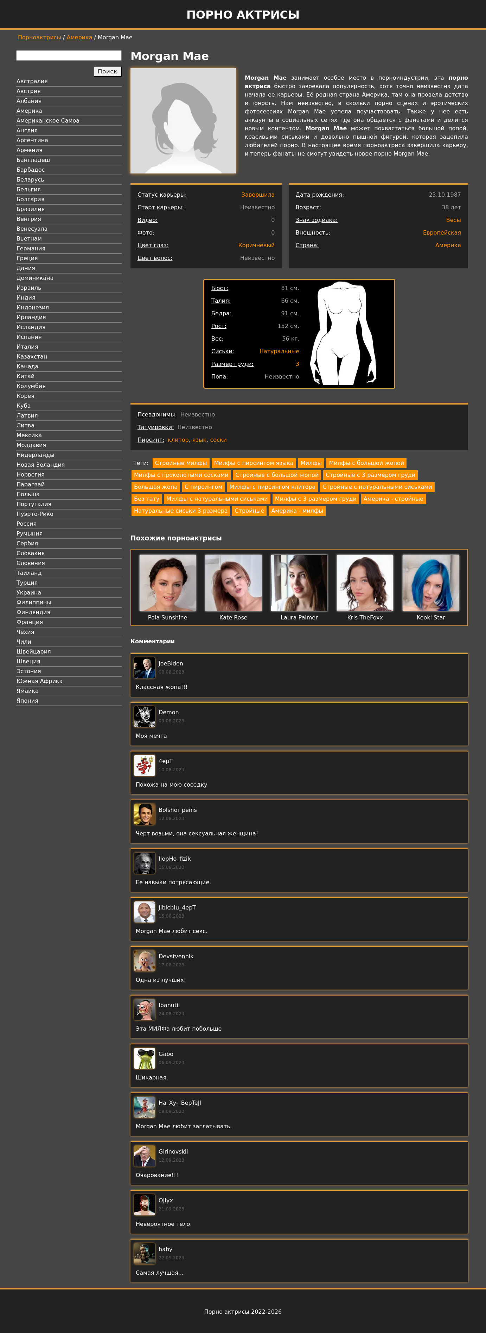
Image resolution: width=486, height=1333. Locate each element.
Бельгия (29, 189)
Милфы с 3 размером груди (316, 498)
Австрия (29, 91)
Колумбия (31, 386)
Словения (31, 563)
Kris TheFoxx (365, 617)
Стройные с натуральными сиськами (377, 487)
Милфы (311, 463)
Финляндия (33, 612)
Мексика (29, 435)
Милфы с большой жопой (366, 463)
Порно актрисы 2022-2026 (243, 1311)
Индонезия (33, 307)
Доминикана (35, 278)
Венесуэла (32, 228)
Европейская (442, 232)
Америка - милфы (297, 510)
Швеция (28, 661)
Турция (27, 582)
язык (199, 439)
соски (218, 439)
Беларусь (30, 179)
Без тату (146, 498)
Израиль (29, 287)
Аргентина (32, 140)
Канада (27, 366)
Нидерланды (36, 455)
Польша (28, 494)
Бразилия (31, 209)
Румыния (30, 533)
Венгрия (29, 219)
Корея (25, 396)
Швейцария (34, 651)
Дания (26, 268)
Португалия (34, 504)
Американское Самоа (48, 120)
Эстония (29, 671)
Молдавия (31, 445)
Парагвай (31, 484)
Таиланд (29, 573)
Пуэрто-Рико (35, 514)
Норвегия (31, 474)
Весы (453, 220)
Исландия (31, 327)
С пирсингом (203, 487)
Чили (24, 641)
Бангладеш (33, 160)
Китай (25, 376)
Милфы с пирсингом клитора (272, 487)
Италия (27, 346)
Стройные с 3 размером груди (370, 475)
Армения (30, 150)
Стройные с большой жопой (277, 475)
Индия (26, 297)
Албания (29, 101)
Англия (27, 130)
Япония (27, 700)
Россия (27, 523)
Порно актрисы (243, 14)
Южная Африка (40, 681)
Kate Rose (233, 617)
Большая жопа (156, 487)
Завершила (258, 194)
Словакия (31, 553)
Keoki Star (431, 617)
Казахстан (32, 356)
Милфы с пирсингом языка (254, 463)
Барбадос (31, 169)
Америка (79, 37)
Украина (29, 592)
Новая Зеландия (41, 464)
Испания (29, 337)
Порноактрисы (39, 37)
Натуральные (279, 351)
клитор (178, 439)
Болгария (30, 199)
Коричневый (256, 245)
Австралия (32, 81)
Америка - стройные (393, 498)
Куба (24, 405)
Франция (30, 622)
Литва (25, 425)
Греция (27, 258)
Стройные (249, 510)
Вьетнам (29, 238)
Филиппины (34, 602)
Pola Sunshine (167, 617)
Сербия (27, 543)
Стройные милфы (181, 463)
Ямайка (28, 691)
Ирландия (31, 317)
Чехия (25, 632)
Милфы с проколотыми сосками (181, 475)
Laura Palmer (299, 617)
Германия (31, 248)
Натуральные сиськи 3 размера (181, 510)
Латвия (27, 415)
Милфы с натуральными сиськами (217, 498)
